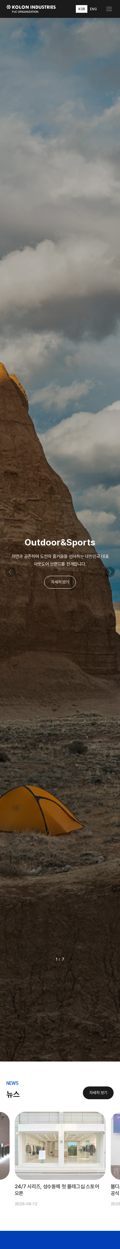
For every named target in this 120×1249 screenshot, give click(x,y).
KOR (81, 9)
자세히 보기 (60, 582)
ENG (93, 9)
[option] (60, 540)
